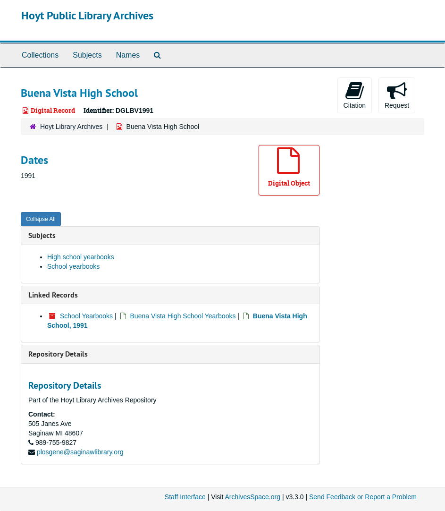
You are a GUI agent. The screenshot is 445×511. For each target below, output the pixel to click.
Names (128, 55)
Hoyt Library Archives (71, 126)
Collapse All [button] (41, 219)
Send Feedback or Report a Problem (363, 497)
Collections (40, 55)
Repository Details (58, 354)
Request (397, 95)
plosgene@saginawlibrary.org (80, 452)
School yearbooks (73, 266)
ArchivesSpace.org (252, 497)
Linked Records (53, 295)
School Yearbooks (86, 316)
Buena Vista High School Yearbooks (183, 316)
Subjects (87, 55)
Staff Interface (185, 497)
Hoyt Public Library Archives (87, 15)
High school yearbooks (80, 257)
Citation (355, 95)
